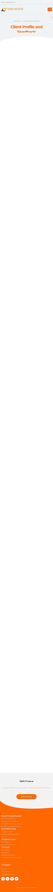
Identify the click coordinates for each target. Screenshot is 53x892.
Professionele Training (7, 844)
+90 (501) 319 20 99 (6, 871)
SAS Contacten (5, 850)
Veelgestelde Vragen (7, 831)
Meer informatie (26, 796)
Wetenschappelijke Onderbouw (10, 834)
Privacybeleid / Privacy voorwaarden (11, 857)
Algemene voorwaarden (8, 855)
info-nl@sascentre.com (9, 2)
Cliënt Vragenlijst (6, 842)
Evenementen (5, 852)
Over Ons (3, 836)
